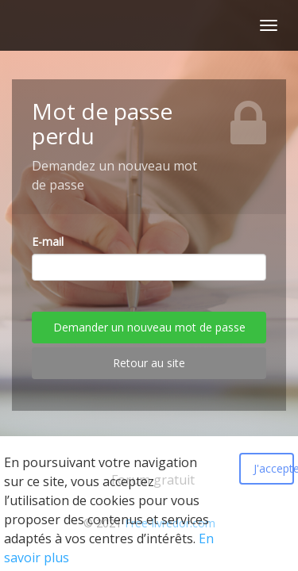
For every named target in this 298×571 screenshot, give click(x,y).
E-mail (48, 241)
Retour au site (149, 362)
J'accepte (273, 468)
